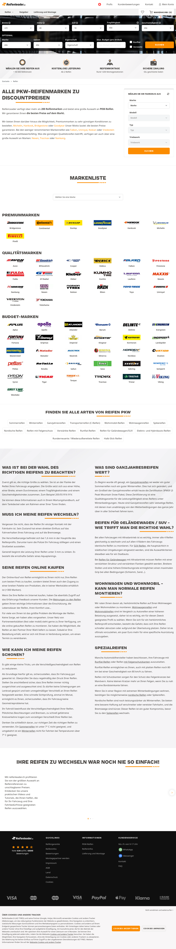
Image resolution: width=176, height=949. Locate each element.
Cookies (49, 882)
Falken (73, 129)
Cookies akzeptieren (125, 928)
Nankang (60, 138)
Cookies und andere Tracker (61, 934)
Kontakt (149, 4)
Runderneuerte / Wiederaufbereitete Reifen (76, 438)
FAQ (120, 866)
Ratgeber (24, 12)
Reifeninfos (51, 848)
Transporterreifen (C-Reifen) (85, 422)
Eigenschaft (71, 39)
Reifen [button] (9, 12)
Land (48, 872)
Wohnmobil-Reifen (115, 422)
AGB (48, 867)
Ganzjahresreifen (56, 422)
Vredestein (108, 129)
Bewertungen (52, 853)
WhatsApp (126, 849)
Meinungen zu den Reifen (67, 599)
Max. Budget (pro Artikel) (109, 39)
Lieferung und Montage (45, 12)
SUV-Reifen (140, 545)
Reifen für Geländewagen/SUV (116, 430)
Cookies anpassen (154, 928)
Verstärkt (137, 46)
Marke (5, 39)
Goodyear (59, 125)
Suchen (159, 45)
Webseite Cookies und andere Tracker (45, 942)
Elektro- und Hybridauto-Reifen (154, 430)
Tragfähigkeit (123, 22)
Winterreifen (36, 422)
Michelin (17, 125)
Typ (131, 124)
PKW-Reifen (87, 844)
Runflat (136, 42)
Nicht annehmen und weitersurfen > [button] (159, 910)
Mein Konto (166, 4)
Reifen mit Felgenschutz (40, 430)
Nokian (92, 129)
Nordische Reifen (13, 430)
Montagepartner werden (57, 858)
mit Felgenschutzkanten (137, 661)
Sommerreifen (17, 422)
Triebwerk (134, 137)
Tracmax (44, 138)
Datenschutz (52, 877)
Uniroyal (82, 129)
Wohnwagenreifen (139, 422)
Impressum (51, 863)
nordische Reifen (137, 694)
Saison (37, 39)
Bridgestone (41, 125)
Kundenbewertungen (129, 4)
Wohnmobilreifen (104, 611)
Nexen (35, 138)
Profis (109, 4)
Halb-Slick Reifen (113, 438)
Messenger (126, 856)
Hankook (28, 125)
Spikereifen (159, 422)
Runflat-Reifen (88, 430)
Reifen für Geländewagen (112, 559)
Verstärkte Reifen (66, 430)
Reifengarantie (53, 844)
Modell (132, 112)
